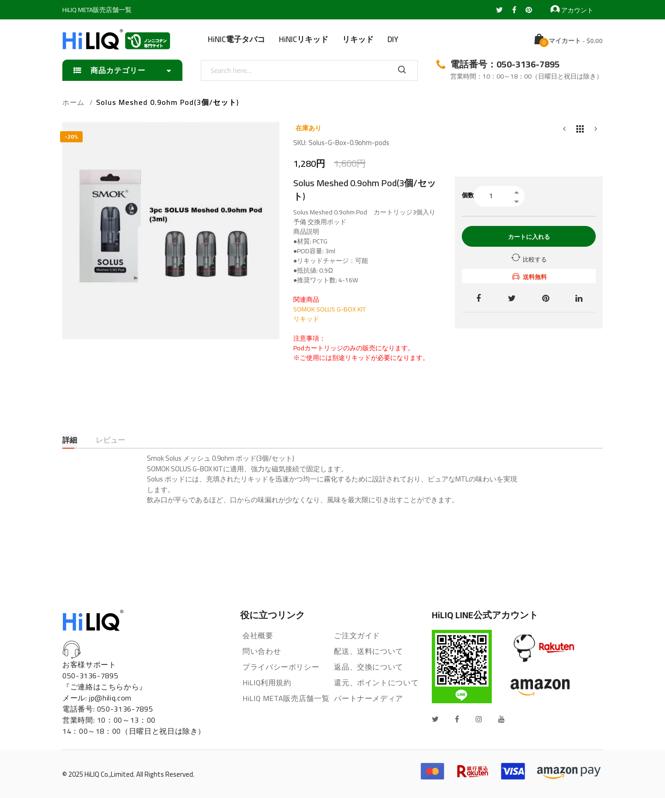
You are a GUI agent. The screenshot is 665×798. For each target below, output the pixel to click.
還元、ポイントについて (376, 682)
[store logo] (116, 39)
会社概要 (257, 635)
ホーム (73, 102)
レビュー (110, 440)
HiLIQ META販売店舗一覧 (97, 10)
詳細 (69, 440)
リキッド (306, 319)
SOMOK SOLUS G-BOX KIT (329, 309)
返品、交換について (368, 667)
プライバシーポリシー (280, 667)
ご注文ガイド (357, 635)
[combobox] (309, 70)
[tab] (69, 441)
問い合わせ (261, 651)
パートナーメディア (368, 698)
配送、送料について (368, 651)
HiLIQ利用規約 (266, 682)
